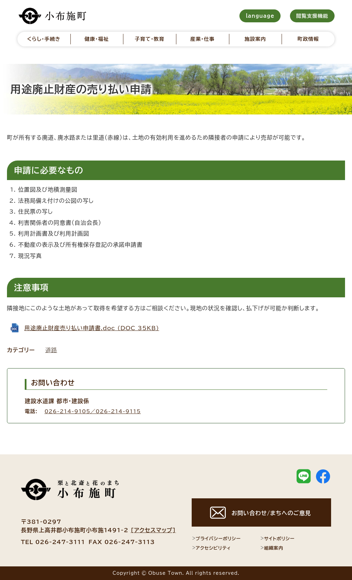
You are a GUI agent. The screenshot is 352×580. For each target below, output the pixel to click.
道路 (51, 350)
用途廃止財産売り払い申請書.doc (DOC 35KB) (91, 328)
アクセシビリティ (211, 547)
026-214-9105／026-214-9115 (93, 411)
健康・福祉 (97, 39)
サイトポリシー (277, 538)
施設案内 (255, 39)
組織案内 (271, 547)
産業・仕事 (202, 39)
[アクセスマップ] (153, 530)
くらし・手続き (44, 39)
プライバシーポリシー (216, 538)
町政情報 (308, 39)
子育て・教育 (149, 39)
